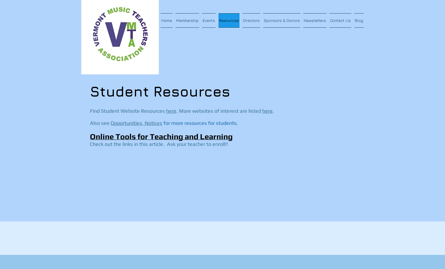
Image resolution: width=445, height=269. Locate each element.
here (171, 111)
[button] (187, 20)
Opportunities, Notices (136, 123)
